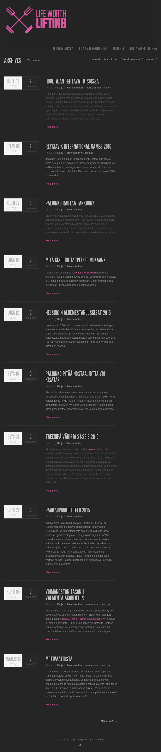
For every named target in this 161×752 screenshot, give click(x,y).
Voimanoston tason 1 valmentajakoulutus (65, 595)
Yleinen (106, 87)
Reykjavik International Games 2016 (78, 146)
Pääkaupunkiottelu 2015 (68, 510)
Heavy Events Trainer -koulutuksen (81, 618)
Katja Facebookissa (143, 48)
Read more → (53, 126)
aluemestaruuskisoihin (84, 272)
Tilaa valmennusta (92, 48)
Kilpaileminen (75, 87)
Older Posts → (109, 721)
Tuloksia (117, 48)
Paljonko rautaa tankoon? (70, 203)
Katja (60, 87)
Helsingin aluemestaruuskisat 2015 (78, 313)
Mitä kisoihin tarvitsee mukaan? (76, 260)
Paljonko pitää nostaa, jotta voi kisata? (75, 377)
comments (30, 83)
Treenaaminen (92, 87)
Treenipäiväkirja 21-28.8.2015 (72, 437)
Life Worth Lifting (99, 59)
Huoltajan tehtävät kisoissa (72, 81)
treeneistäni (94, 449)
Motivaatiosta (59, 659)
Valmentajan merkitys (97, 604)
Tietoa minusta (62, 48)
